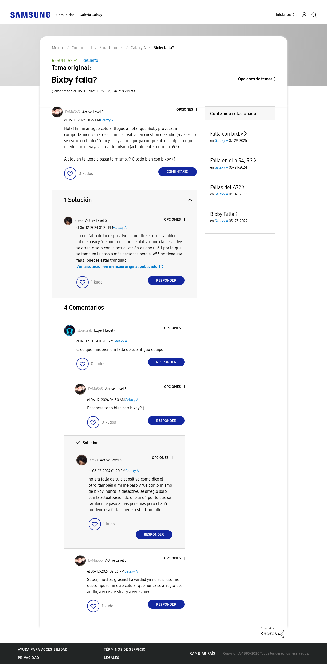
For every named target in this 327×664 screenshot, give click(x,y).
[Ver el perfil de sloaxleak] (84, 330)
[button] (188, 109)
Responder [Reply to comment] (166, 280)
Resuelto (90, 60)
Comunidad (65, 15)
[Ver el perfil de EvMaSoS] (72, 112)
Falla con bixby (226, 134)
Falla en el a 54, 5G (231, 160)
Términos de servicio (125, 649)
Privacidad (28, 658)
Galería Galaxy (91, 15)
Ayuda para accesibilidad (42, 649)
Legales (111, 658)
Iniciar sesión (286, 15)
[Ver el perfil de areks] (79, 220)
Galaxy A (107, 120)
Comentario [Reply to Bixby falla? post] (178, 171)
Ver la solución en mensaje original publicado (116, 266)
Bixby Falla (222, 214)
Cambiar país (202, 653)
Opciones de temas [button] (255, 79)
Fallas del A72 (225, 187)
